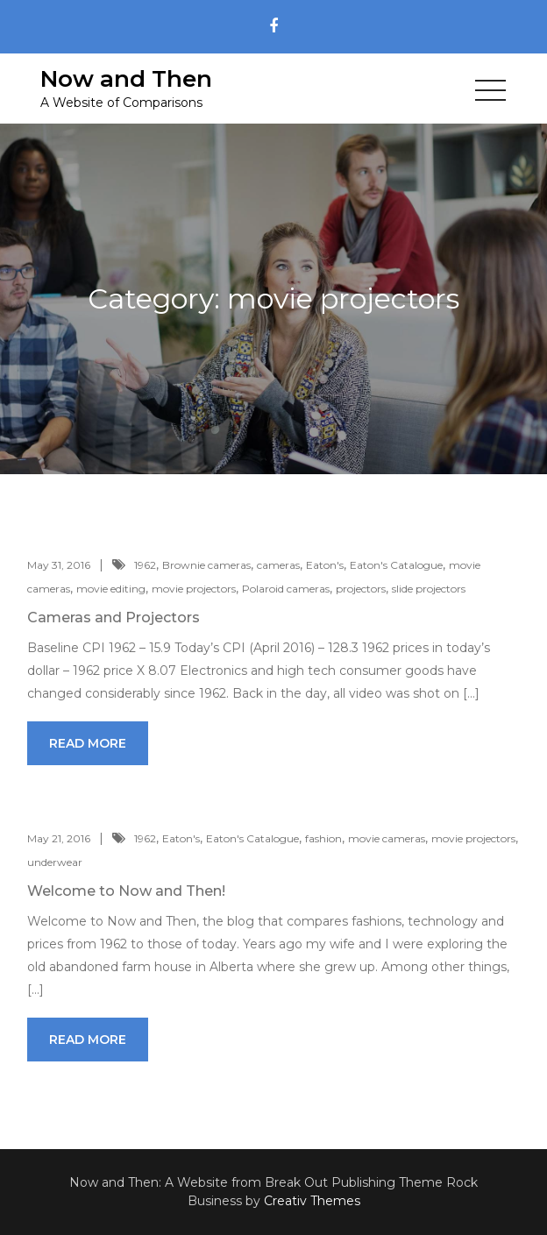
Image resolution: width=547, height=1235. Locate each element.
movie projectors (194, 588)
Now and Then (126, 79)
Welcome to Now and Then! (126, 891)
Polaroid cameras (286, 588)
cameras (278, 564)
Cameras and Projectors (113, 617)
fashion (323, 838)
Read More (87, 743)
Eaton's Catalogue (396, 564)
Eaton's (325, 564)
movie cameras (386, 838)
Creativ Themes (312, 1201)
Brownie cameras (206, 564)
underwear (54, 862)
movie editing (111, 588)
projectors (361, 588)
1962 (145, 564)
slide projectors (428, 588)
